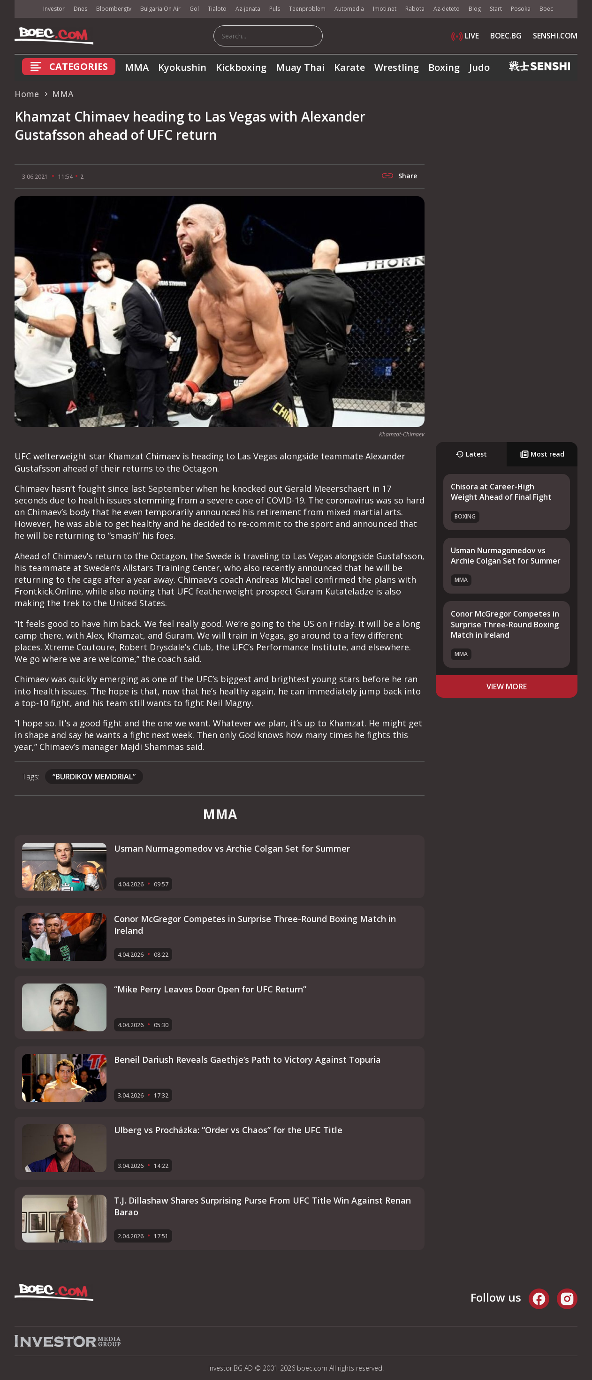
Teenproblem (307, 9)
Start (496, 9)
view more (506, 686)
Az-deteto (446, 9)
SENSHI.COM (555, 35)
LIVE (465, 35)
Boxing (444, 67)
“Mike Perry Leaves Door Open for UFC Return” (210, 989)
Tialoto (217, 9)
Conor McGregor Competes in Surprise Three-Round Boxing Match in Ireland (505, 624)
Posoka (521, 9)
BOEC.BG (506, 35)
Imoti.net (384, 9)
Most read (542, 454)
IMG (26, 9)
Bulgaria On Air (160, 9)
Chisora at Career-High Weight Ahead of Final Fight (501, 491)
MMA (137, 67)
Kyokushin (182, 67)
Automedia (349, 9)
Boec (546, 9)
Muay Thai (300, 67)
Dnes (80, 9)
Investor (54, 9)
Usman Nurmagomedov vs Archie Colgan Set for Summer (506, 555)
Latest (471, 454)
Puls (274, 9)
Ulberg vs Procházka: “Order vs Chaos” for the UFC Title (228, 1130)
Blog (475, 9)
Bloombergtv (113, 9)
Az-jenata (247, 9)
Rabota (415, 9)
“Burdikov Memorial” (94, 776)
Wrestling (396, 67)
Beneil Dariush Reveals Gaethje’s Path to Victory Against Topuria (247, 1059)
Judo (479, 67)
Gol (194, 9)
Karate (349, 67)
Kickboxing (241, 67)
